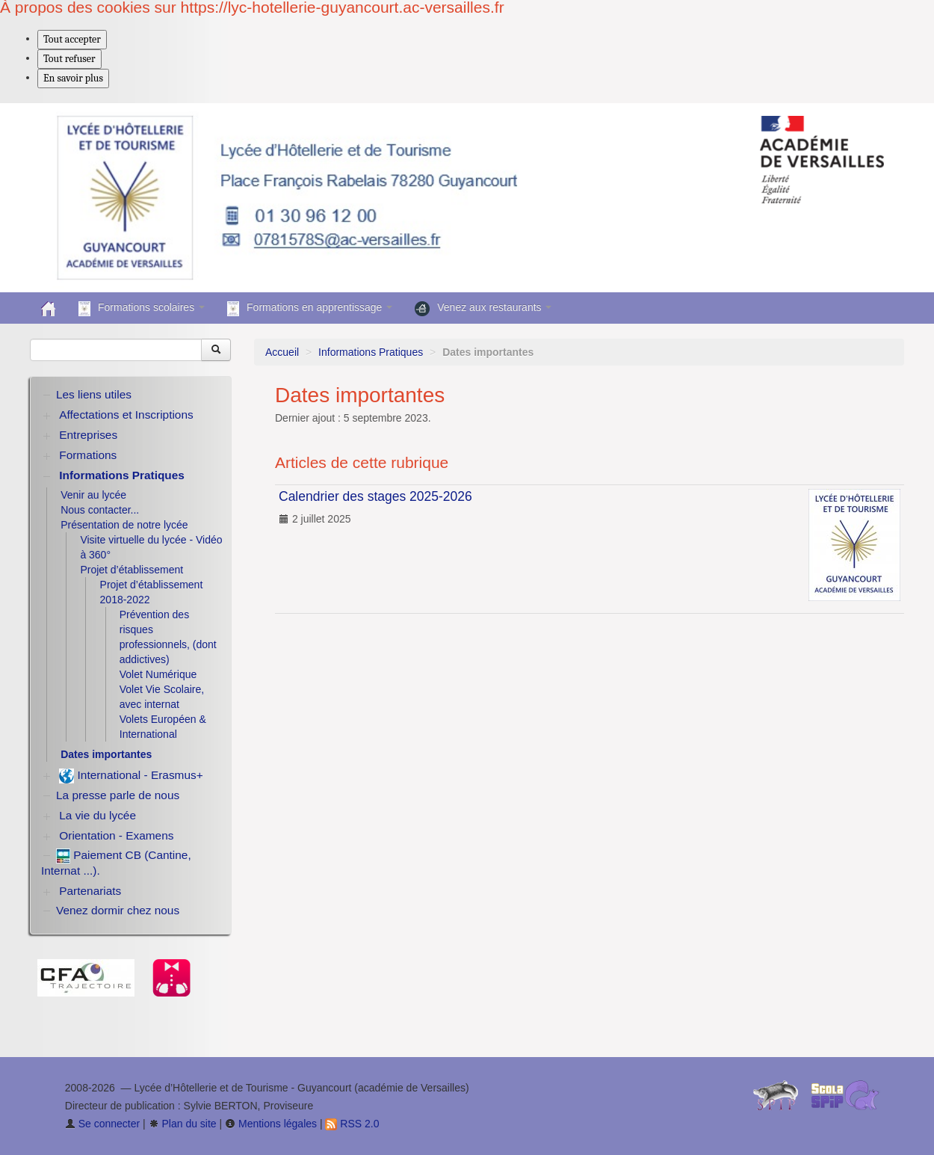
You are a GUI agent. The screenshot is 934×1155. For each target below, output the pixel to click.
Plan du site (183, 1124)
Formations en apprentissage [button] (309, 308)
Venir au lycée (93, 495)
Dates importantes (106, 754)
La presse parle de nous (117, 795)
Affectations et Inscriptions (126, 414)
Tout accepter (72, 39)
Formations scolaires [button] (141, 308)
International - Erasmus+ (130, 776)
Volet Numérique (158, 674)
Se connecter (102, 1124)
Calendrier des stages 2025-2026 (375, 496)
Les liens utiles (94, 394)
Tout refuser (69, 58)
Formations (88, 455)
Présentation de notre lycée (124, 525)
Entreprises (88, 434)
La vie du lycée (97, 815)
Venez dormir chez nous (117, 910)
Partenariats (90, 890)
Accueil (282, 352)
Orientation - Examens (116, 835)
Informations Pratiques (370, 352)
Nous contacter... (100, 510)
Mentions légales (271, 1124)
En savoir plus (73, 78)
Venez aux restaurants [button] (483, 308)
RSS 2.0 (352, 1124)
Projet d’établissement (131, 570)
